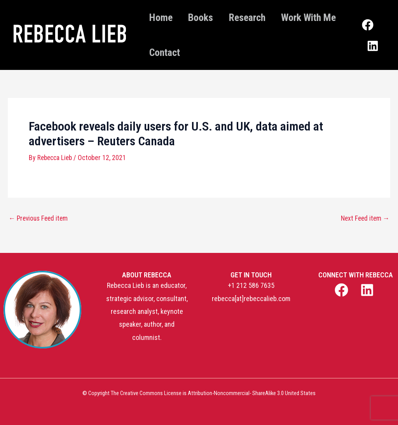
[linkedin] (368, 290)
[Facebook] (370, 29)
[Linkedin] (375, 42)
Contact (242, 52)
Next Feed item (364, 218)
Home (163, 17)
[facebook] (342, 290)
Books (207, 17)
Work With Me (179, 52)
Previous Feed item (40, 218)
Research (258, 17)
